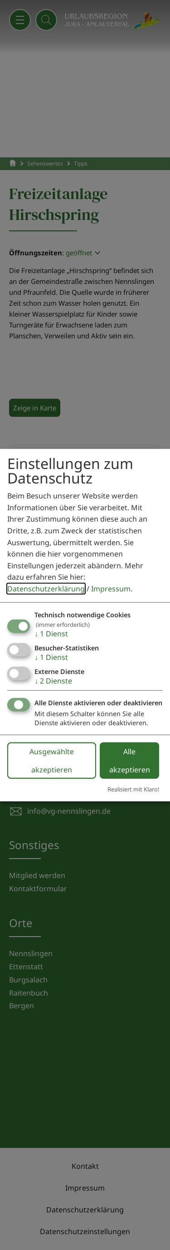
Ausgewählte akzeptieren (51, 761)
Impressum (111, 589)
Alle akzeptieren (129, 761)
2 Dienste (53, 681)
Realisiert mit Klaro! (133, 789)
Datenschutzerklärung (46, 589)
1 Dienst (51, 633)
